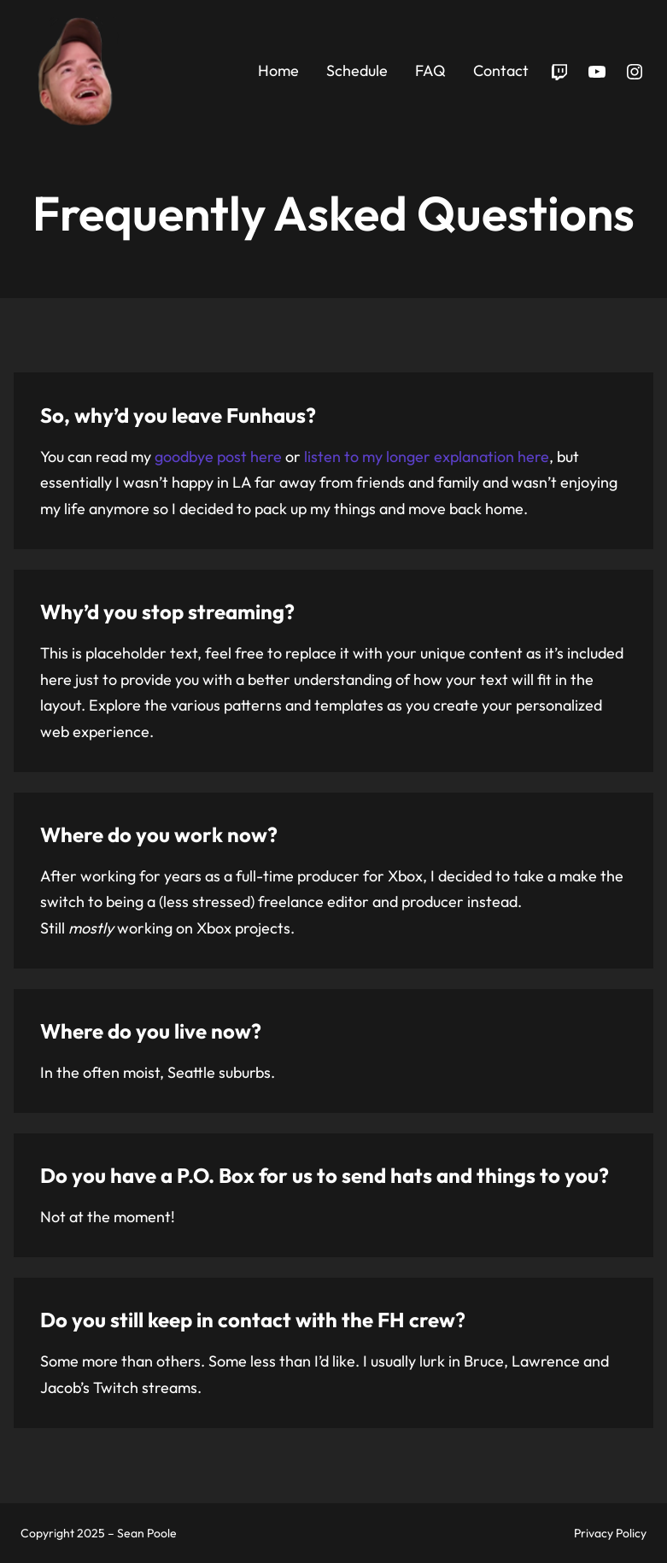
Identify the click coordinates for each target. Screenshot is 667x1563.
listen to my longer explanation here (426, 456)
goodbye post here (218, 456)
